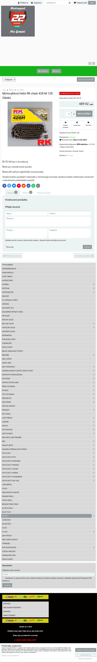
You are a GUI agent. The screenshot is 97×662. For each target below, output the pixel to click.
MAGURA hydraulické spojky (49, 449)
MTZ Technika (49, 394)
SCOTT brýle (7, 276)
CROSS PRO (6, 363)
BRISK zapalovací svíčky (12, 351)
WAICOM (5, 296)
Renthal (49, 288)
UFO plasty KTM (49, 457)
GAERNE (49, 422)
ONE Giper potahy (10, 539)
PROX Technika (49, 386)
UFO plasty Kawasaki (49, 461)
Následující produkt (84, 256)
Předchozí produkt (12, 256)
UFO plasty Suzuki (49, 469)
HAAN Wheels (8, 272)
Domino (5, 304)
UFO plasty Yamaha (49, 465)
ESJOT (4, 528)
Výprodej (6, 543)
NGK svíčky (7, 359)
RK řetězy (6, 524)
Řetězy (49, 516)
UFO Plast (49, 453)
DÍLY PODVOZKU (49, 367)
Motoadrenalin (9, 268)
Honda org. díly (9, 555)
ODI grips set (8, 308)
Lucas (4, 488)
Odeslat (87, 247)
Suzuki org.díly (9, 551)
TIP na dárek (7, 265)
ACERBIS (49, 284)
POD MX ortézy (8, 406)
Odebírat (7, 585)
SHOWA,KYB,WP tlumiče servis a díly (49, 371)
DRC (49, 441)
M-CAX (49, 532)
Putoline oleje (49, 327)
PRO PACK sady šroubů (11, 437)
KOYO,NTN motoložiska (49, 374)
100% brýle (7, 484)
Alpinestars (7, 280)
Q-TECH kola (7, 508)
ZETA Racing (49, 429)
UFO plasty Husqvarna (49, 477)
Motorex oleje (8, 331)
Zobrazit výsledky (85, 79)
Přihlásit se (23, 3)
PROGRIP (49, 410)
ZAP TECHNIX (49, 433)
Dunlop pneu (7, 496)
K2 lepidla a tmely (10, 300)
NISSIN (49, 426)
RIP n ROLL (6, 414)
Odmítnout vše (86, 655)
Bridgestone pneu (10, 504)
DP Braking (7, 335)
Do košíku (84, 113)
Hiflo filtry (7, 347)
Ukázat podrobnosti (85, 659)
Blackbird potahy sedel (12, 312)
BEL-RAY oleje (49, 323)
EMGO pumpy (7, 559)
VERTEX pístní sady (49, 382)
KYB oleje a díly (8, 339)
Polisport (49, 402)
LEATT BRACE (49, 418)
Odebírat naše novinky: (11, 570)
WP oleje (6, 316)
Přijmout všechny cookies (86, 650)
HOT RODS (49, 378)
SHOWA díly (7, 343)
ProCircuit (49, 398)
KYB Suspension (49, 547)
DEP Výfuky (7, 535)
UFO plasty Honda (49, 473)
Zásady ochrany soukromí (10, 655)
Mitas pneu (7, 500)
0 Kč (92, 3)
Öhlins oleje (7, 319)
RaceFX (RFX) (49, 445)
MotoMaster (49, 292)
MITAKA (49, 390)
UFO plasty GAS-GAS (49, 480)
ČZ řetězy (6, 520)
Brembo (49, 355)
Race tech (6, 512)
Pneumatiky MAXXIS (10, 492)
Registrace (36, 3)
